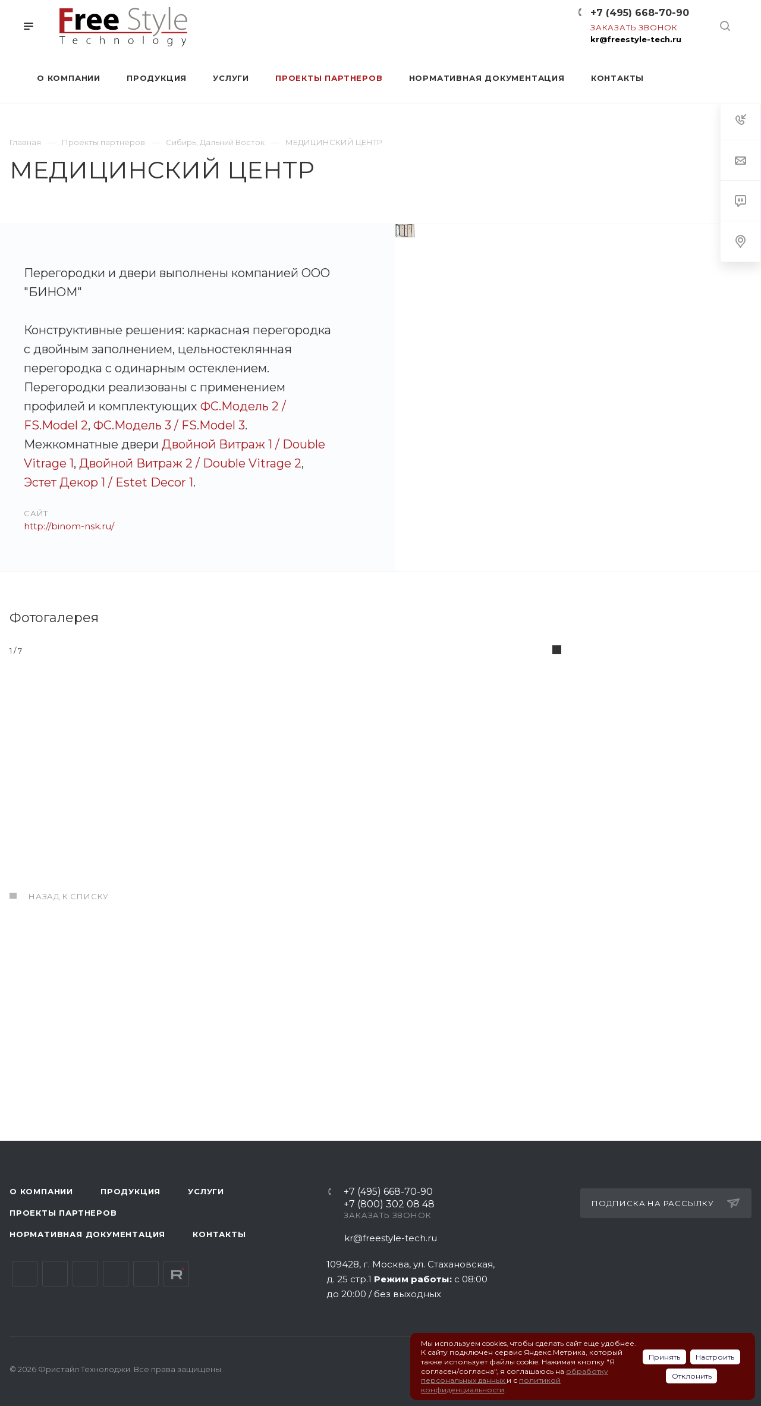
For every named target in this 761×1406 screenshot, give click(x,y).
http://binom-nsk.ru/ (69, 526)
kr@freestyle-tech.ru (635, 39)
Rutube (176, 1273)
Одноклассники (115, 1273)
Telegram (55, 1273)
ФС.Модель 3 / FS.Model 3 (169, 425)
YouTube (85, 1273)
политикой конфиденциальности (491, 1385)
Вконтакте (24, 1273)
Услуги (206, 1191)
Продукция (130, 1191)
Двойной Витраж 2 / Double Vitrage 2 (190, 463)
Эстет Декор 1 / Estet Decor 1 (108, 482)
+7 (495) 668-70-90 (639, 12)
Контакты (219, 1234)
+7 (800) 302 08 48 (389, 1205)
